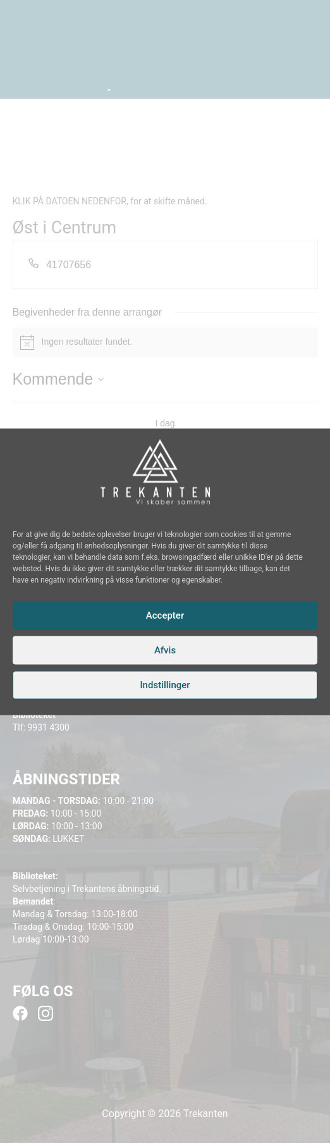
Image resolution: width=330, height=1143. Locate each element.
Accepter (165, 615)
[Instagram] (159, 513)
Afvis (165, 650)
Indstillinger (165, 685)
